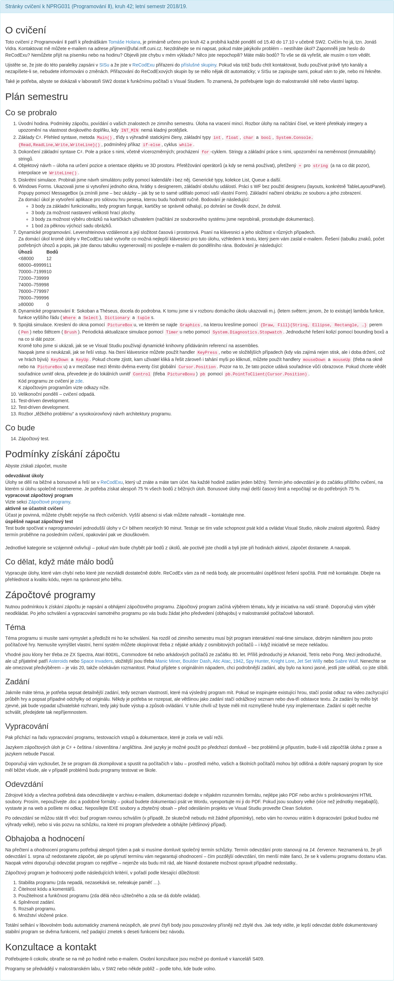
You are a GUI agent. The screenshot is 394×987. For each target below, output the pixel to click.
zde (79, 381)
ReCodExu (143, 64)
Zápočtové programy (49, 501)
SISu (104, 64)
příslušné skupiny (198, 64)
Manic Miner (167, 661)
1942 (238, 661)
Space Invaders (96, 661)
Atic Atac (222, 661)
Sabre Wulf (346, 661)
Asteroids (58, 661)
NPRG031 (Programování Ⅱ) (79, 6)
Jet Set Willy (309, 661)
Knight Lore (283, 661)
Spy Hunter (257, 661)
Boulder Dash (197, 661)
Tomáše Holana (124, 42)
